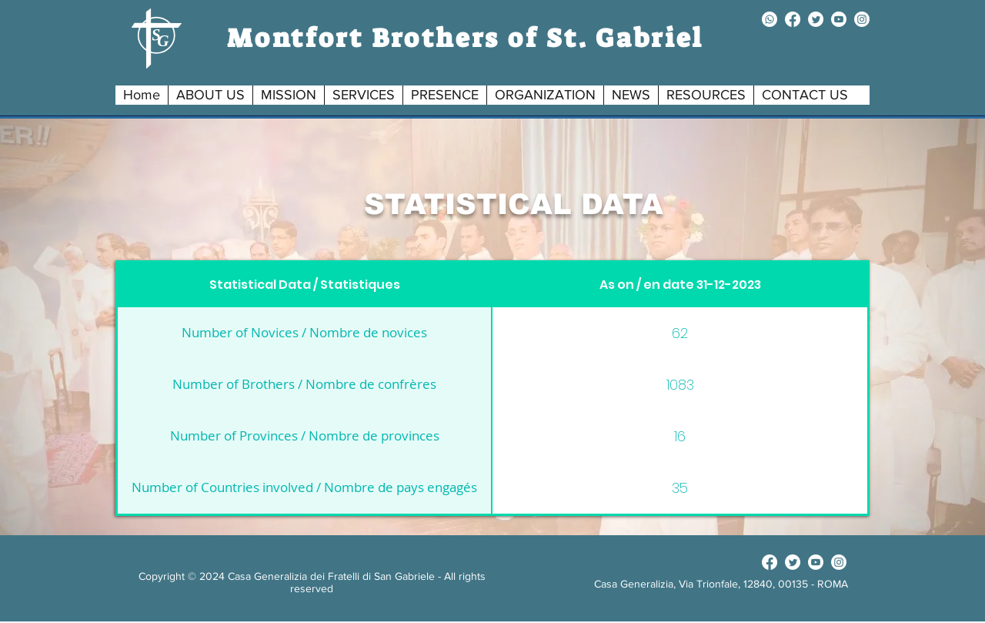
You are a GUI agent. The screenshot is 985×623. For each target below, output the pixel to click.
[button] (210, 95)
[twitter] (815, 19)
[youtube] (838, 19)
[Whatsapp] (769, 19)
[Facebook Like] (720, 562)
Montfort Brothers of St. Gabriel (465, 38)
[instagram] (862, 19)
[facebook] (792, 19)
